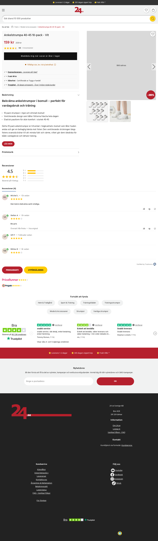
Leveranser (41, 476)
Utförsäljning (35, 270)
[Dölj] (78, 95)
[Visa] (78, 152)
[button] (120, 533)
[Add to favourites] (152, 34)
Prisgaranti (12, 270)
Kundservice (127, 445)
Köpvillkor (41, 469)
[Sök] (79, 18)
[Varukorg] (153, 10)
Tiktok (118, 483)
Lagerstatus (41, 490)
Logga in (116, 429)
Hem (17, 27)
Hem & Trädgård (45, 303)
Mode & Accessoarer (28, 27)
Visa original (33, 228)
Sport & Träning (67, 303)
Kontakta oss (41, 479)
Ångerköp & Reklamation (41, 483)
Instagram (118, 479)
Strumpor (81, 311)
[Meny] (3, 10)
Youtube (118, 470)
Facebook (118, 474)
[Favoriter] (146, 10)
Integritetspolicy (41, 473)
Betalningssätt (41, 486)
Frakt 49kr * (101, 2)
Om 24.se (116, 425)
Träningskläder (89, 303)
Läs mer (8, 144)
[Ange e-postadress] (58, 381)
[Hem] (79, 10)
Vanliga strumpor (100, 311)
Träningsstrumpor (112, 303)
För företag (41, 500)
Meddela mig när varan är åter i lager (40, 56)
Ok (115, 381)
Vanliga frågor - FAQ (116, 432)
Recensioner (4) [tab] (9, 188)
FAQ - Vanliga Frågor (41, 493)
